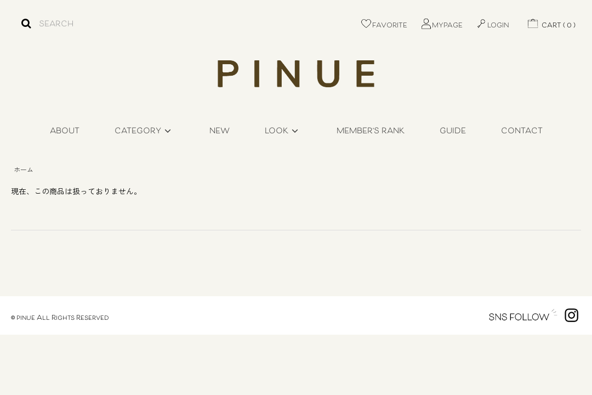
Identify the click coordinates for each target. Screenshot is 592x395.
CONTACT (522, 131)
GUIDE (453, 131)
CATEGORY (144, 131)
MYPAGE (441, 26)
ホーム (23, 169)
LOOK (283, 131)
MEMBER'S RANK (371, 131)
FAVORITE (383, 26)
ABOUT (64, 131)
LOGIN (492, 26)
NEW (219, 131)
